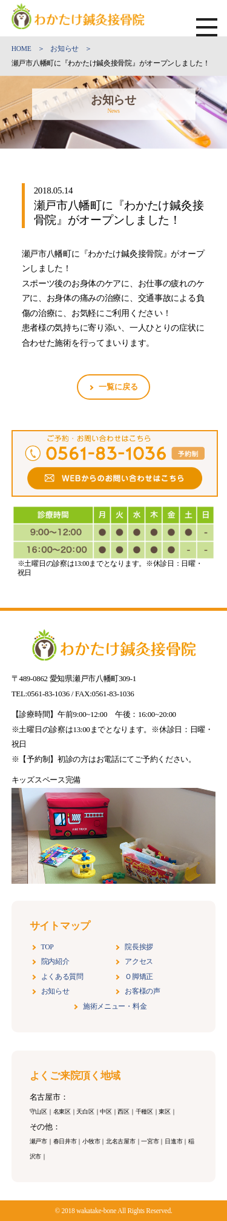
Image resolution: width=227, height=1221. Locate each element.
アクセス (139, 962)
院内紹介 (55, 962)
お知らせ (55, 991)
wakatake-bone (96, 1210)
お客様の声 (142, 991)
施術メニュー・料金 (114, 1007)
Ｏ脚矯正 (139, 977)
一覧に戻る (118, 386)
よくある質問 (62, 977)
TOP (47, 947)
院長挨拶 (139, 947)
